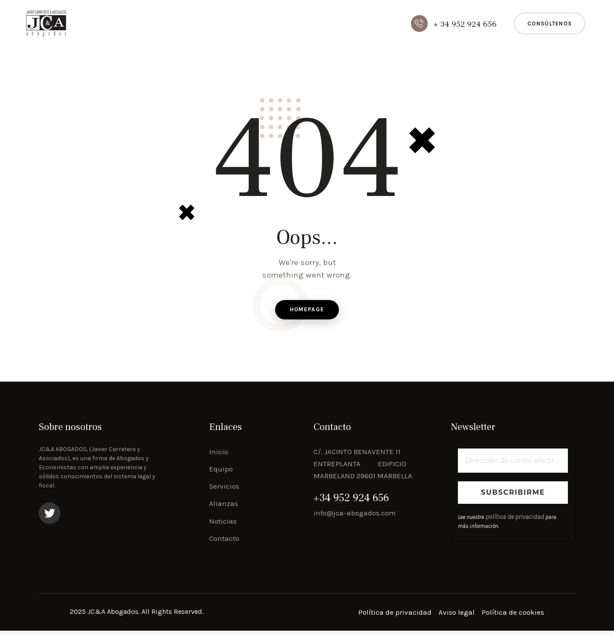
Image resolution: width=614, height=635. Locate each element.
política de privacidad (511, 521)
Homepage (307, 312)
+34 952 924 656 (351, 502)
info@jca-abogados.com (354, 517)
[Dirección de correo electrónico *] (513, 465)
